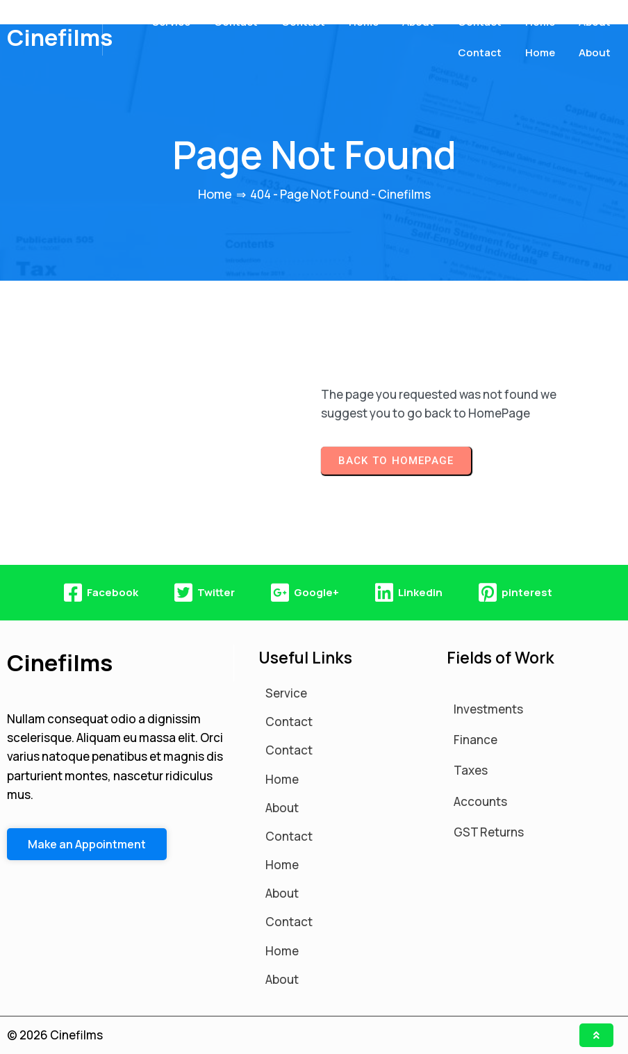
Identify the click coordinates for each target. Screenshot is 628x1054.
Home (215, 194)
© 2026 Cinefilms (55, 1035)
